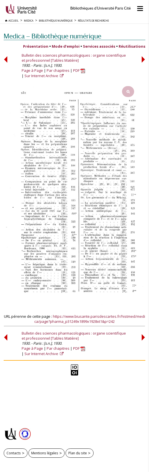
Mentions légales (44, 453)
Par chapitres (58, 70)
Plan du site (77, 453)
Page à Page (32, 70)
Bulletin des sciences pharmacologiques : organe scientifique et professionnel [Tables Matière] (74, 58)
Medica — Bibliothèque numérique (52, 36)
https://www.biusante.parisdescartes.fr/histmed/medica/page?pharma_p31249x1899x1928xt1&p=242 (89, 319)
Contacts (13, 453)
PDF (79, 70)
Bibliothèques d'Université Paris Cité (100, 8)
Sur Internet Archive (41, 75)
